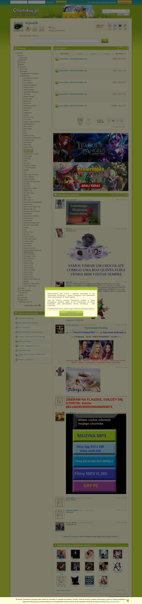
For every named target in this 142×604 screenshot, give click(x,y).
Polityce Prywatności (112, 602)
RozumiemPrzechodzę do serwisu (71, 313)
